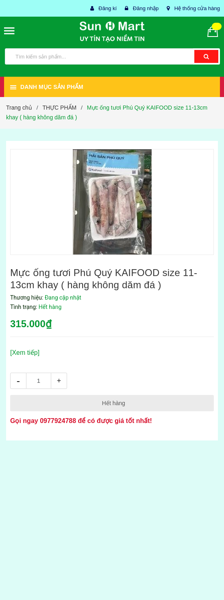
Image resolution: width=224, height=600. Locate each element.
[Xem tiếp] (24, 352)
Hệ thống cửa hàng (197, 8)
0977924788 (58, 420)
